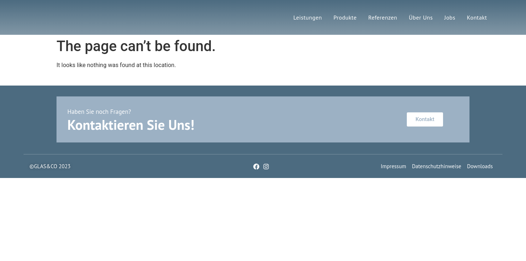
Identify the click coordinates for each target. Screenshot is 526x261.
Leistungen (307, 17)
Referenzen (382, 17)
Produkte (345, 17)
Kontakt (477, 17)
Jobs (449, 17)
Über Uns (421, 17)
